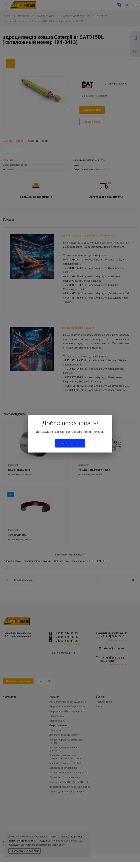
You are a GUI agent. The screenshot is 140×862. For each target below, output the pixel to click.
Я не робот (70, 443)
